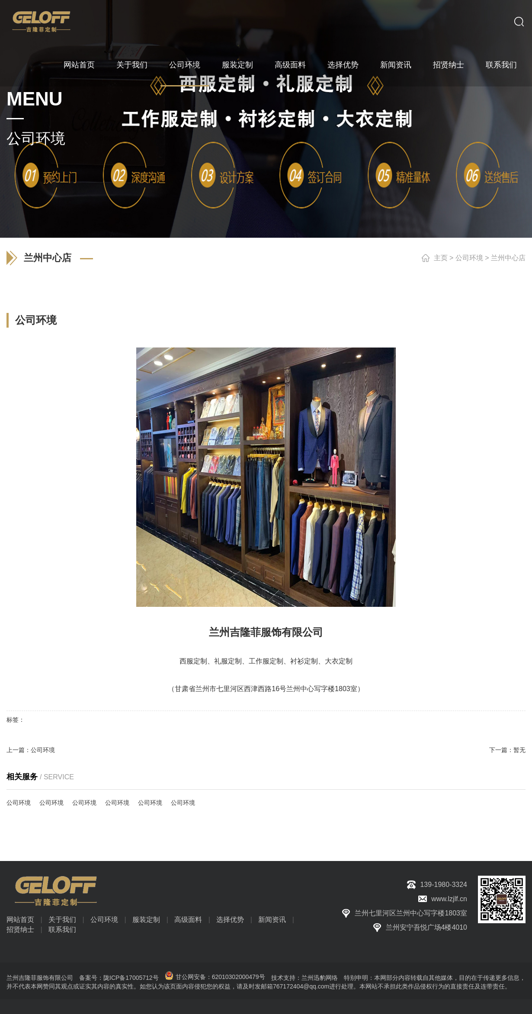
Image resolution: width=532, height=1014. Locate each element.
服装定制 (237, 65)
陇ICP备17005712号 (131, 977)
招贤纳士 (448, 65)
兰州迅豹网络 (319, 977)
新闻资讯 (395, 65)
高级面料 (290, 65)
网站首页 (79, 65)
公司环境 (184, 65)
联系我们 (501, 65)
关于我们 (131, 65)
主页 (441, 257)
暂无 (519, 749)
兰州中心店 (508, 257)
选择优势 (343, 65)
